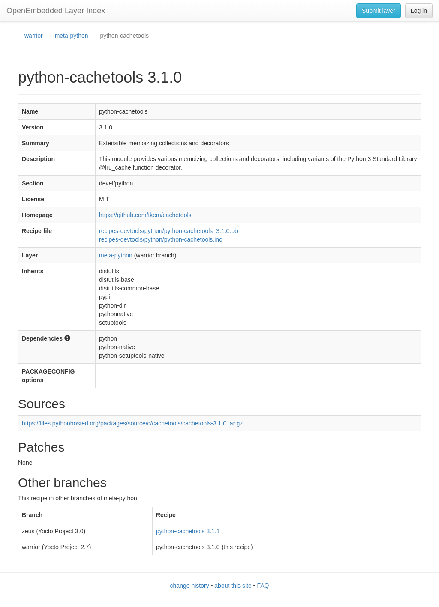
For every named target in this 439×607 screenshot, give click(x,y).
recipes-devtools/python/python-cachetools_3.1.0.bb (168, 230)
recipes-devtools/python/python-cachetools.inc (160, 239)
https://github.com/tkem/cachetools (145, 215)
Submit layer (378, 10)
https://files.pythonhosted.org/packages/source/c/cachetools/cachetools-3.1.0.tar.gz (132, 423)
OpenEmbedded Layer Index (55, 10)
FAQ (263, 585)
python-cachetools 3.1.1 (188, 531)
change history (189, 585)
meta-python (71, 35)
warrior (33, 35)
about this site (232, 585)
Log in (419, 10)
